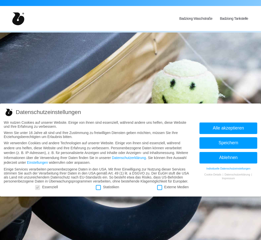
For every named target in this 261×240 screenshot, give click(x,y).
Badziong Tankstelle (234, 18)
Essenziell (46, 187)
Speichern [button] (228, 142)
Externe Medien (173, 187)
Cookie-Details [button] (213, 174)
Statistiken (107, 187)
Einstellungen (37, 162)
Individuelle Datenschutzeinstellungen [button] (228, 168)
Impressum (228, 178)
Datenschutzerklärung (129, 158)
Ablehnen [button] (228, 157)
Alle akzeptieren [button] (228, 128)
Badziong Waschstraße (195, 18)
